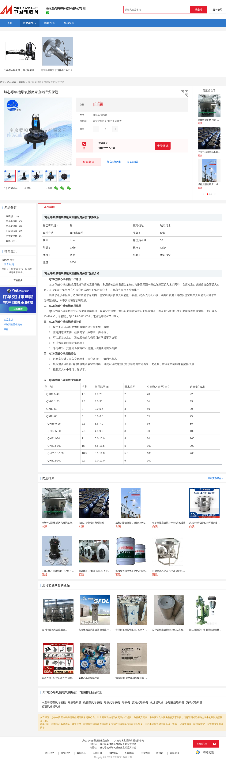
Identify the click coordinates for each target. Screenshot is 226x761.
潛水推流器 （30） (15, 221)
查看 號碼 (9, 264)
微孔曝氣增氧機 (92, 702)
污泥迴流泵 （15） (15, 231)
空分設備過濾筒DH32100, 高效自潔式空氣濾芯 (175, 629)
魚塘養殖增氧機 (174, 702)
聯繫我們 (65, 753)
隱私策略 (113, 753)
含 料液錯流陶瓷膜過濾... (54, 629)
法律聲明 (145, 753)
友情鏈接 (174, 753)
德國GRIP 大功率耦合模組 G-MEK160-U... (136, 678)
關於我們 (49, 753)
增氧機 (126, 702)
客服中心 (81, 753)
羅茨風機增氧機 (51, 706)
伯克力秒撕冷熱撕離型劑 (210, 152)
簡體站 (159, 753)
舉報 (27, 188)
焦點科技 (117, 757)
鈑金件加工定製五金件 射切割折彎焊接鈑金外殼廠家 (68, 678)
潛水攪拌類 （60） (15, 226)
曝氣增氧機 (74, 702)
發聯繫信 (88, 161)
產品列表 (11, 82)
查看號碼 (162, 145)
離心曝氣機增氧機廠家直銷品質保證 (118, 744)
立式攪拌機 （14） (15, 236)
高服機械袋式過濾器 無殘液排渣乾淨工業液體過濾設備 (106, 629)
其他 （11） (12, 241)
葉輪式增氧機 (140, 702)
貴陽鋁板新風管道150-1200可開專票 (133, 629)
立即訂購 (132, 161)
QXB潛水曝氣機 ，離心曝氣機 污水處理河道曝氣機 (29, 70)
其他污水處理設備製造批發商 (129, 740)
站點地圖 (97, 753)
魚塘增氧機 (156, 702)
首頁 (2, 82)
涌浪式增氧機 (194, 702)
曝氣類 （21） (13, 216)
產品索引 (8, 319)
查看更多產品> (215, 478)
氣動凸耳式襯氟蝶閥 (89, 678)
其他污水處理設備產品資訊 (95, 740)
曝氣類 (22, 82)
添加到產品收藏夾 (13, 324)
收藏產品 (10, 188)
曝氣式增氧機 (112, 702)
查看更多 (18, 280)
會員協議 (129, 753)
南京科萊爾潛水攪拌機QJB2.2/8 (56, 70)
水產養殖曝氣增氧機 (54, 702)
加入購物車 (114, 161)
